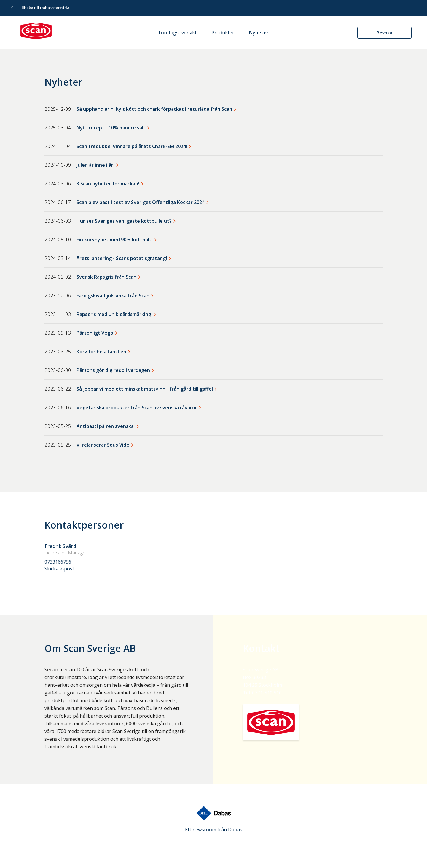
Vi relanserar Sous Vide (103, 445)
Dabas (235, 829)
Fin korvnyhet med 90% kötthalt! (115, 239)
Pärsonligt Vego (95, 333)
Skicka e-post (59, 568)
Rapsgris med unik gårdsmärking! (114, 314)
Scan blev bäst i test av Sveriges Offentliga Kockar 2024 (141, 202)
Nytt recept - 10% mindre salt (111, 127)
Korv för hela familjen (101, 351)
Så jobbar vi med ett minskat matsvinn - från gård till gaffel (145, 389)
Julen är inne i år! (95, 165)
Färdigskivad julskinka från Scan (113, 295)
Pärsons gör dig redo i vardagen (113, 370)
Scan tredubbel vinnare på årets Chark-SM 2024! (132, 146)
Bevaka (384, 33)
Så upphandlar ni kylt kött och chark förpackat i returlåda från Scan (154, 109)
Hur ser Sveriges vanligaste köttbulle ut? (124, 221)
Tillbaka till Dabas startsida (43, 7)
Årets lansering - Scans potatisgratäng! (122, 258)
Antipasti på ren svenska (106, 426)
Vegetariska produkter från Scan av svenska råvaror (137, 407)
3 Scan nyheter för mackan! (108, 183)
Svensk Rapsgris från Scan (106, 277)
